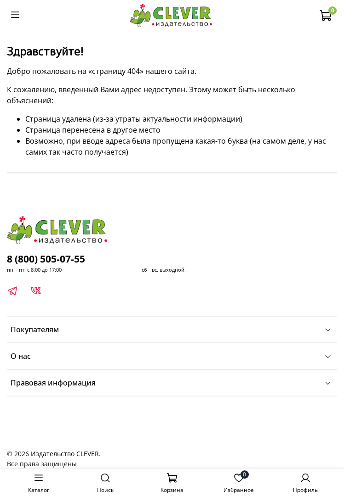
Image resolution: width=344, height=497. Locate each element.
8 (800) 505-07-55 (46, 258)
